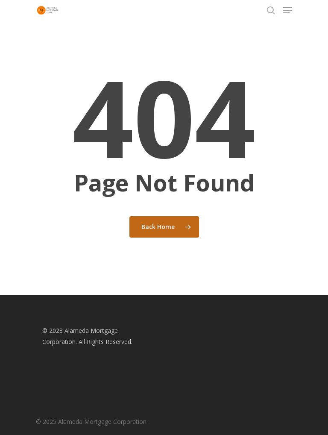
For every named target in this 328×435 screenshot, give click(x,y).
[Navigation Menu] (287, 10)
